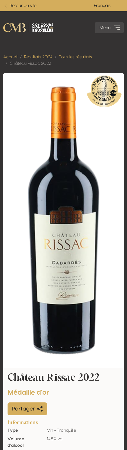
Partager (27, 409)
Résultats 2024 (38, 57)
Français (102, 5)
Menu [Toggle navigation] (110, 27)
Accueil (10, 57)
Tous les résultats (75, 57)
